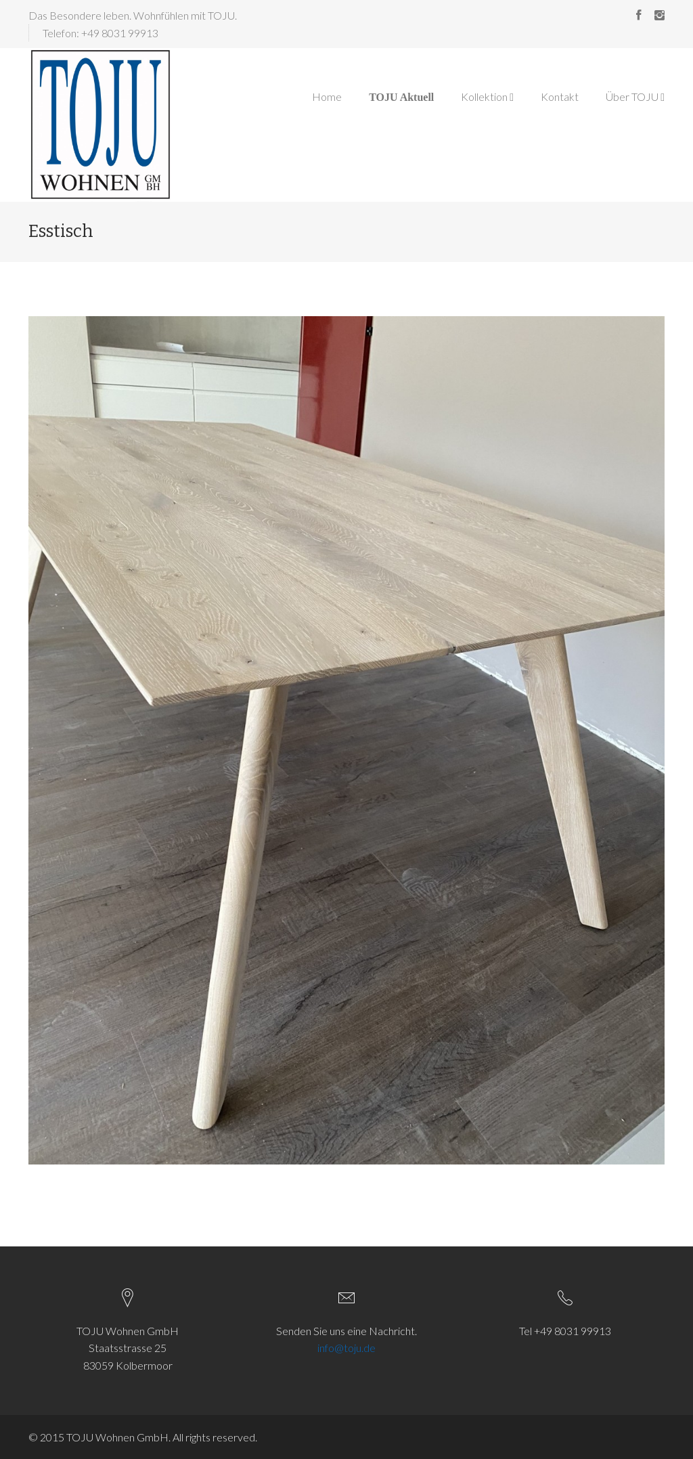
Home (327, 96)
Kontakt (560, 96)
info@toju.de (346, 1347)
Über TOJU (635, 96)
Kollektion (487, 96)
